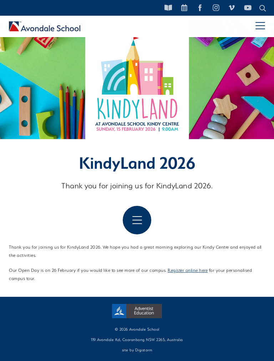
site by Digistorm (137, 349)
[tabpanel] (137, 80)
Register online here (188, 271)
